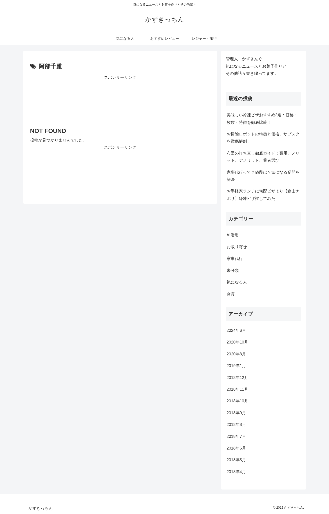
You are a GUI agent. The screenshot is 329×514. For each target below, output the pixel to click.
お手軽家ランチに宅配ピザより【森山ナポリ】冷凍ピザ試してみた (263, 195)
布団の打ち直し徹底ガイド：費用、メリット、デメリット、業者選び (263, 157)
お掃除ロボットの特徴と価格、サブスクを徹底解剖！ (263, 138)
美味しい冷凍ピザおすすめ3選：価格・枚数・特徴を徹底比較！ (262, 118)
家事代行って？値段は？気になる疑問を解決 (263, 176)
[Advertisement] (120, 99)
